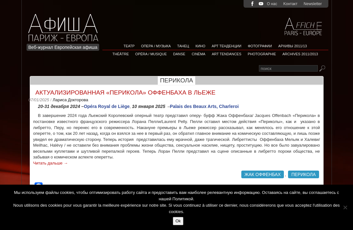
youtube (261, 3)
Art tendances (226, 54)
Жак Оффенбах (263, 174)
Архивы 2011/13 (292, 46)
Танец (183, 46)
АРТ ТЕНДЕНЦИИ (227, 46)
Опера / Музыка (156, 46)
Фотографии (260, 46)
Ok (178, 220)
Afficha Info (65, 23)
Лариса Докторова (70, 99)
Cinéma (198, 54)
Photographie (262, 54)
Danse (179, 54)
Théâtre (120, 54)
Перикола (303, 174)
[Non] (345, 207)
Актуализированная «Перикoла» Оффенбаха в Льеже (126, 92)
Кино (200, 46)
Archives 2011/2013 (300, 54)
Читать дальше (50, 163)
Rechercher (322, 69)
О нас (272, 4)
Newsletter (313, 4)
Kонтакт (290, 4)
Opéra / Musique (151, 54)
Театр (129, 46)
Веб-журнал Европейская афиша (63, 47)
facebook (252, 3)
